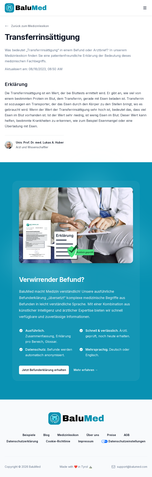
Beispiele (29, 435)
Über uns (92, 435)
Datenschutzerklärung (22, 441)
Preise (111, 435)
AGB (126, 435)
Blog (46, 435)
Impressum (85, 441)
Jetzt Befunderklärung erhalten (44, 370)
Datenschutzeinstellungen (123, 441)
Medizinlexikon (68, 435)
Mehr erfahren (86, 370)
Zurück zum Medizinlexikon (27, 26)
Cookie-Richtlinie (58, 441)
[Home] (25, 8)
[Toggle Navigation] (145, 8)
